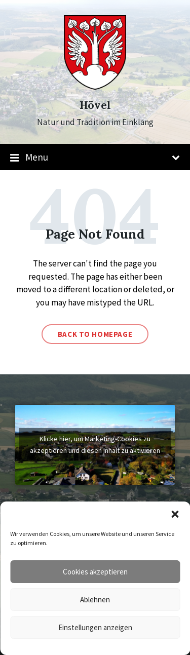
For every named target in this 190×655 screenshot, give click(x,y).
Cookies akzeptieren (95, 571)
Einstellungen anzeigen (95, 627)
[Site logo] (95, 86)
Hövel (95, 105)
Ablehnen (95, 599)
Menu (95, 157)
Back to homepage (95, 334)
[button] (175, 514)
